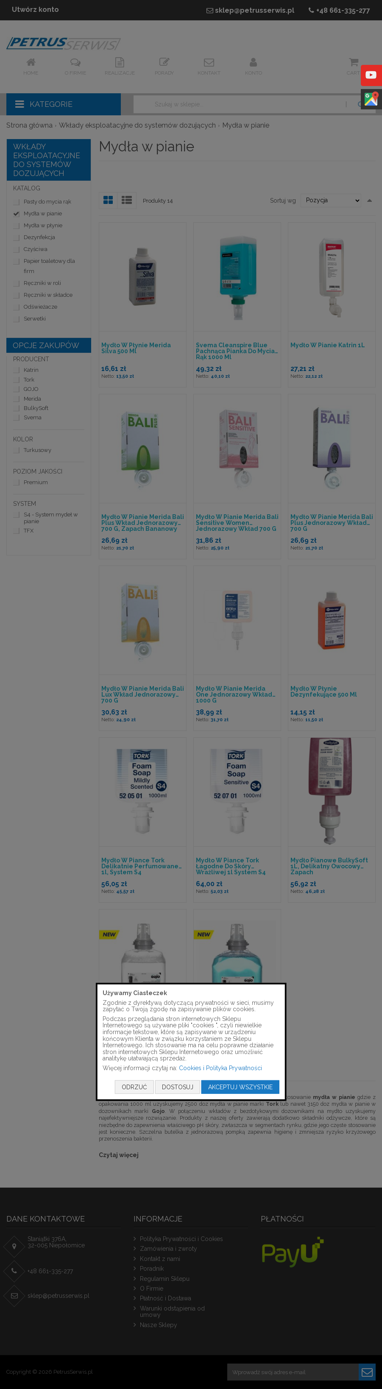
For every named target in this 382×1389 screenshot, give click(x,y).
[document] (191, 1042)
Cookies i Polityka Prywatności (220, 1068)
